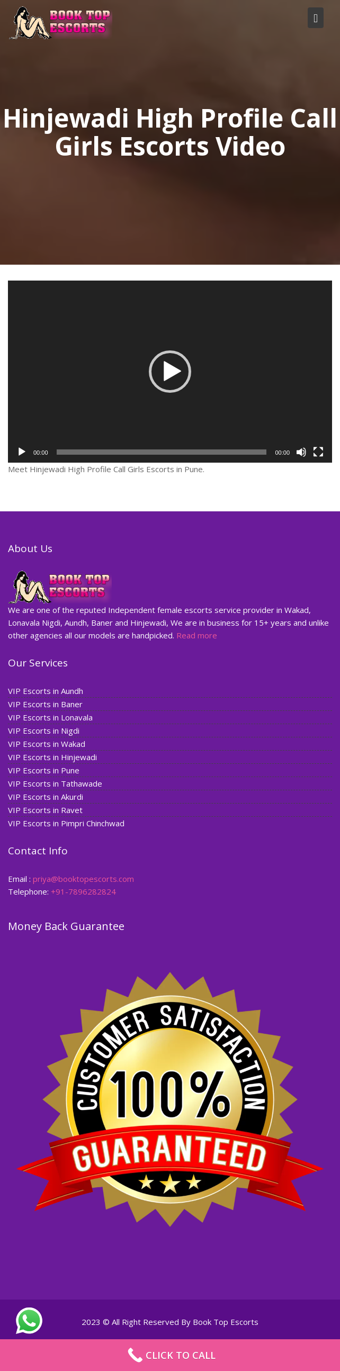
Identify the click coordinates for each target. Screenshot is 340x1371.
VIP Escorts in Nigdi (45, 730)
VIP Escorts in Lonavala (52, 717)
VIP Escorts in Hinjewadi (54, 756)
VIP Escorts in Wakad (48, 743)
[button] (170, 371)
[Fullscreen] (318, 452)
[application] (170, 372)
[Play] (21, 452)
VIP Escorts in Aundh (47, 691)
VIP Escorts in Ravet (47, 809)
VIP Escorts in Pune (45, 769)
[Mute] (301, 452)
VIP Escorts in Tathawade (56, 783)
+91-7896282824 (84, 891)
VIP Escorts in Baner (47, 704)
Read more (196, 634)
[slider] (162, 452)
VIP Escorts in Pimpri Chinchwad (67, 822)
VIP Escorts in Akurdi (47, 795)
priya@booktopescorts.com (84, 878)
